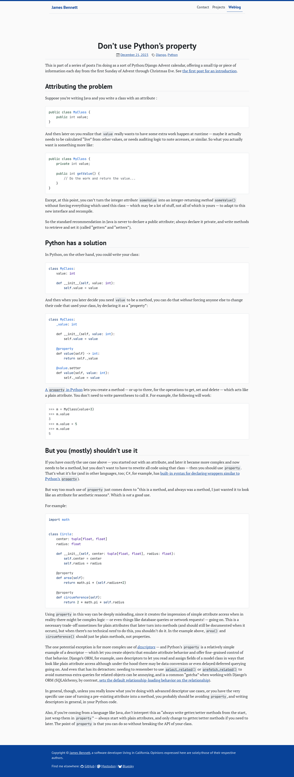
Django (161, 55)
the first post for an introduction (209, 71)
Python (173, 55)
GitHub (90, 766)
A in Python (64, 389)
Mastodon (108, 766)
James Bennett (65, 7)
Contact (203, 7)
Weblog (235, 7)
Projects (218, 7)
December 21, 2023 (134, 55)
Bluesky (128, 766)
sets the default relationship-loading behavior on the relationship (154, 680)
